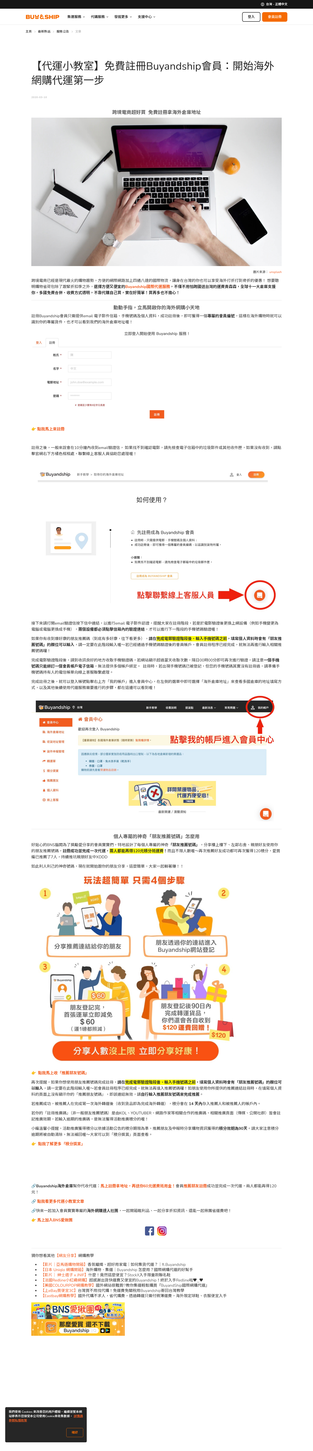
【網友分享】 (66, 1255)
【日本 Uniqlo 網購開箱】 (63, 1269)
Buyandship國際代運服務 (147, 286)
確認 (75, 1432)
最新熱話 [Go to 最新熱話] (44, 32)
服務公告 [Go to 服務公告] (63, 32)
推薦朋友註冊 (195, 1186)
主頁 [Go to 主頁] (29, 32)
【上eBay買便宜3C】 (59, 1290)
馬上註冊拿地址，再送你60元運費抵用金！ (138, 1186)
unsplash (275, 272)
